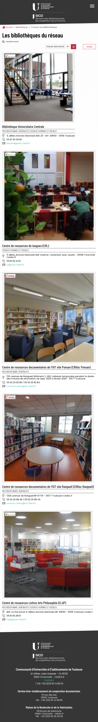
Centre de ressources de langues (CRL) (25, 246)
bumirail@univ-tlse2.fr (18, 143)
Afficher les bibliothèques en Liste (73, 46)
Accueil (9, 27)
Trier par (50, 46)
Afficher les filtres (89, 46)
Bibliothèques (22, 27)
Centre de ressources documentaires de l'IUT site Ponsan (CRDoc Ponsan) (46, 367)
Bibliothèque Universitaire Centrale (23, 127)
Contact (49, 680)
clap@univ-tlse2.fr (16, 619)
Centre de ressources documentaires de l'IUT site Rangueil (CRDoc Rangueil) (48, 486)
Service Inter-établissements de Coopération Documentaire (49, 13)
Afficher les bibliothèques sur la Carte (79, 46)
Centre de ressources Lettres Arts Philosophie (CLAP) (34, 603)
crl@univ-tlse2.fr (15, 264)
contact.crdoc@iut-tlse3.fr (21, 386)
